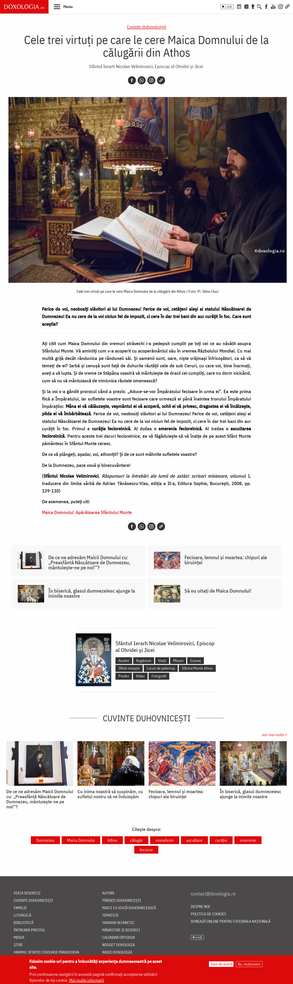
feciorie (146, 850)
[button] (63, 6)
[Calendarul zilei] (246, 6)
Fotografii (159, 676)
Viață (162, 660)
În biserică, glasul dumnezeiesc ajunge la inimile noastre (91, 593)
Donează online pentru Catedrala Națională (230, 921)
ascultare (194, 840)
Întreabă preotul (29, 930)
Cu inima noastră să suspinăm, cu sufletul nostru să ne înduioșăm (110, 794)
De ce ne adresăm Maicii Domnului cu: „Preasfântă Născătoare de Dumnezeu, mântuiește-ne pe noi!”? (89, 562)
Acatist (123, 660)
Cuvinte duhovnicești (146, 26)
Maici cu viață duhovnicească (129, 908)
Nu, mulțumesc (249, 964)
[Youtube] (273, 6)
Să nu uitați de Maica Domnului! (217, 590)
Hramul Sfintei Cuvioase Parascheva (46, 952)
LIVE (228, 6)
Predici (123, 676)
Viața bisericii (27, 893)
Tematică (110, 915)
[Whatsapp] (142, 80)
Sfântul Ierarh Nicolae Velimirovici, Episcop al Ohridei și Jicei (146, 66)
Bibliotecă (23, 923)
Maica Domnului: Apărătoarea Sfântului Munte (87, 512)
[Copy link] (161, 80)
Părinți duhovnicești (121, 900)
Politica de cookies (208, 914)
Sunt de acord (221, 964)
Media (19, 937)
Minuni (178, 660)
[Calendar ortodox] (239, 6)
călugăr (136, 840)
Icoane (195, 660)
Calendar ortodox (118, 937)
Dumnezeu (45, 840)
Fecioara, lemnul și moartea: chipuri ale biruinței (225, 560)
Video (140, 676)
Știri (18, 945)
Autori (108, 893)
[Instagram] (280, 6)
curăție (221, 840)
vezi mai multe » (274, 734)
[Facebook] (266, 6)
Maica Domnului (81, 840)
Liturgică (22, 915)
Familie (20, 908)
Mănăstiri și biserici (121, 930)
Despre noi (200, 907)
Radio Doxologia (117, 952)
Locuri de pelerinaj (161, 668)
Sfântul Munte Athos (197, 668)
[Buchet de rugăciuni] (253, 6)
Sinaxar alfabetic (118, 923)
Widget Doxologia (118, 945)
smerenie (248, 840)
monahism (165, 840)
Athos (112, 840)
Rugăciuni (143, 660)
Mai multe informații (86, 980)
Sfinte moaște (129, 668)
